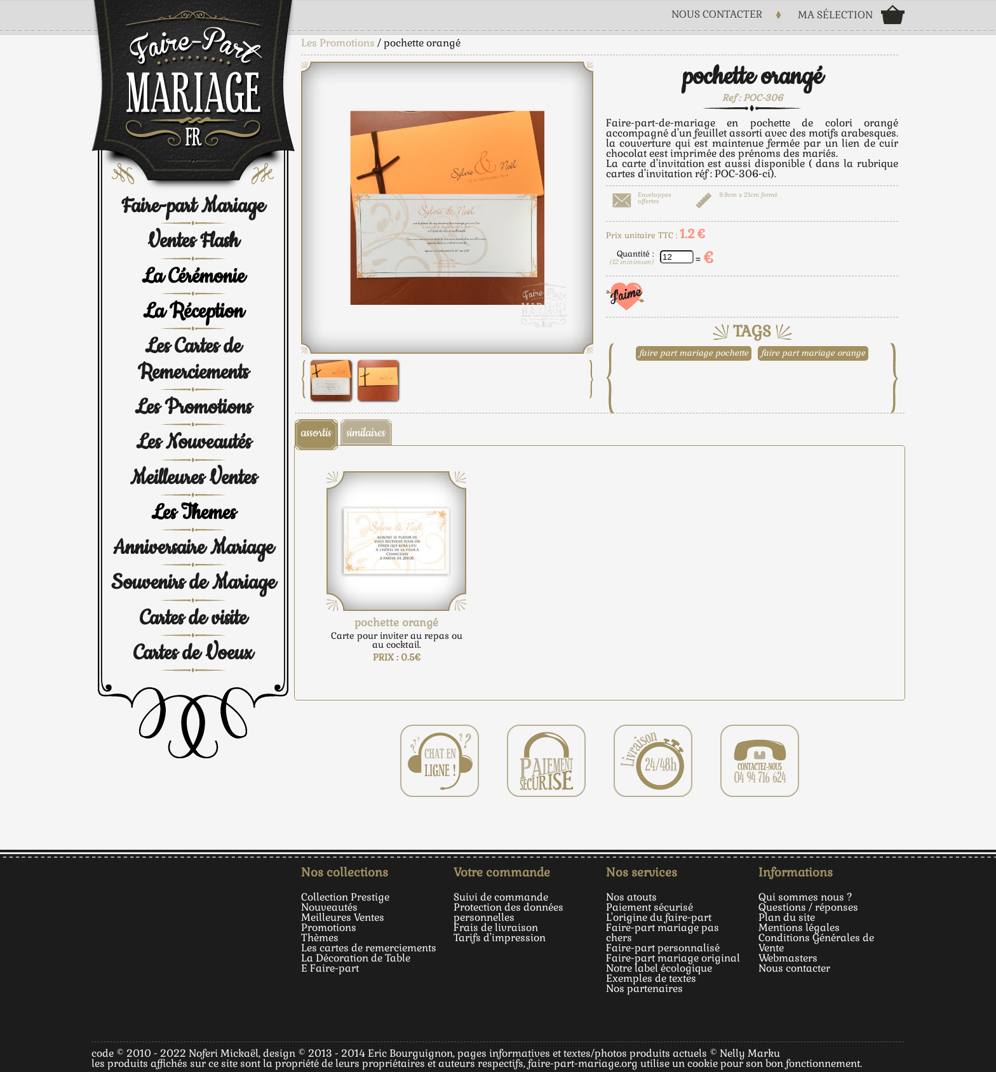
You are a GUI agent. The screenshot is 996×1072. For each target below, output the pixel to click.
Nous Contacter (716, 14)
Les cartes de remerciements (368, 948)
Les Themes (193, 513)
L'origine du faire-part (658, 917)
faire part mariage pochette (693, 352)
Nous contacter (794, 968)
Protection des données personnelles (508, 912)
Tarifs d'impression (500, 937)
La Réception (193, 311)
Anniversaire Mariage (193, 547)
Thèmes (320, 937)
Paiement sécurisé (649, 907)
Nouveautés (329, 907)
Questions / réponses (808, 907)
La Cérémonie (193, 276)
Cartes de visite (193, 618)
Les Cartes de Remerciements (193, 359)
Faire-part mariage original (673, 958)
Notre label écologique (659, 968)
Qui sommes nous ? (805, 897)
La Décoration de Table (355, 958)
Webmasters (788, 958)
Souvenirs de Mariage (193, 582)
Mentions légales (799, 927)
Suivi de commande (501, 897)
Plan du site (786, 917)
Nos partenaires (644, 988)
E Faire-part (330, 968)
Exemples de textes (651, 978)
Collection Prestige (345, 897)
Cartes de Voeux (193, 653)
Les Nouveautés (193, 442)
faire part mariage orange (813, 352)
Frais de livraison (496, 927)
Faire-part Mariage (193, 206)
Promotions (328, 927)
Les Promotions (193, 407)
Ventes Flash (193, 241)
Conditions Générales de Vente (816, 943)
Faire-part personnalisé (663, 948)
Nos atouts (631, 897)
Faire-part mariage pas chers (662, 932)
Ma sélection (835, 15)
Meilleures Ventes (193, 478)
